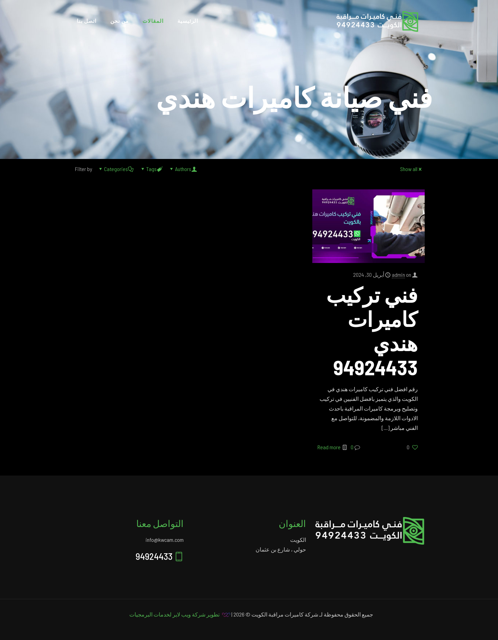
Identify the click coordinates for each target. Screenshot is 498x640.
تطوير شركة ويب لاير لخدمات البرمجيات (174, 614)
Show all (411, 169)
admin (398, 274)
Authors (182, 169)
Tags (151, 169)
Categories (115, 169)
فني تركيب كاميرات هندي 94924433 (372, 330)
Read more (329, 447)
